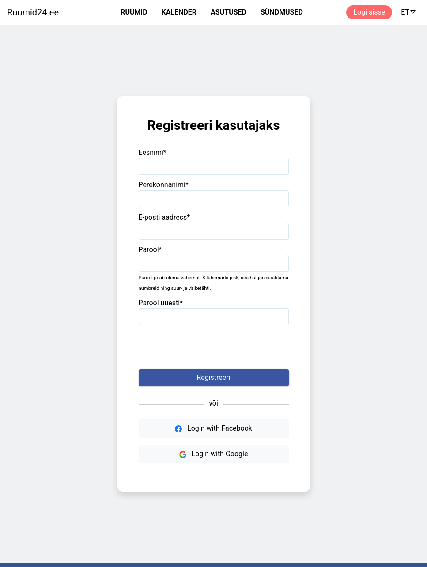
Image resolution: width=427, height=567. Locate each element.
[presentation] (214, 347)
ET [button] (408, 12)
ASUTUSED (228, 12)
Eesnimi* (152, 152)
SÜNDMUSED (282, 12)
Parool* (150, 249)
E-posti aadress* (164, 217)
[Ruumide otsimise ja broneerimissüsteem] (29, 12)
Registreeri (213, 377)
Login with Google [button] (213, 454)
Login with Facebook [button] (213, 428)
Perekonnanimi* (164, 184)
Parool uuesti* (161, 303)
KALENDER (179, 12)
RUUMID (134, 12)
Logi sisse (369, 12)
